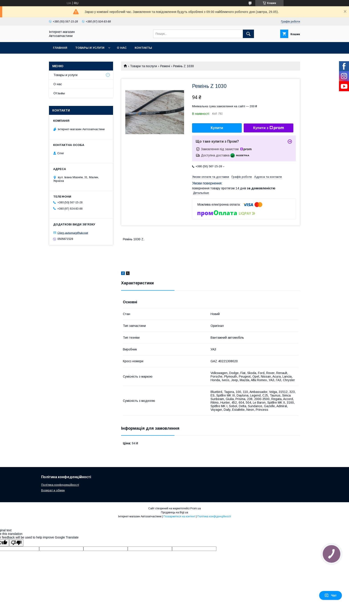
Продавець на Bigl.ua (174, 512)
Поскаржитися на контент (179, 516)
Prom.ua (195, 508)
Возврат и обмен (53, 490)
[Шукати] (248, 34)
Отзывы (59, 93)
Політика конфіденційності (214, 516)
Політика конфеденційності (60, 484)
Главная (60, 47)
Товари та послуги (143, 66)
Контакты (143, 47)
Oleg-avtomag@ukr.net (72, 232)
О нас (122, 47)
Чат (331, 595)
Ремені (165, 66)
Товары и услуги (89, 47)
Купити (217, 128)
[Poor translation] (16, 542)
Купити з (268, 128)
